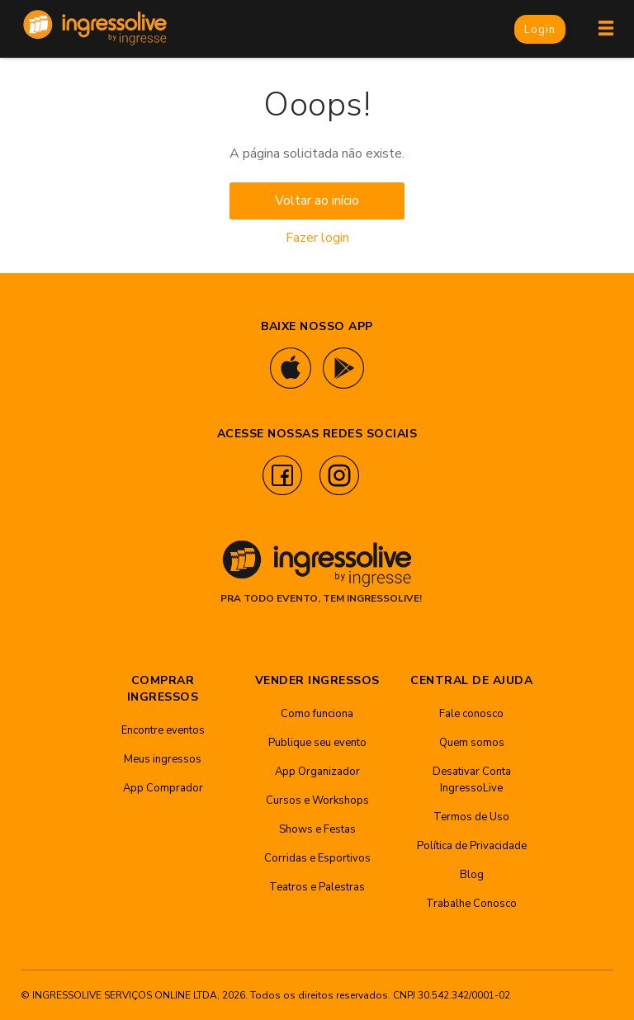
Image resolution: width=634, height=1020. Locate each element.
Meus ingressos (162, 759)
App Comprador (163, 788)
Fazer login (317, 238)
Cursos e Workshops (317, 800)
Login (540, 29)
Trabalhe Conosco (471, 903)
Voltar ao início (317, 200)
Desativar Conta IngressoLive (472, 780)
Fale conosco (471, 713)
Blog (472, 874)
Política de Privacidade (472, 845)
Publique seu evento (317, 742)
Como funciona (317, 713)
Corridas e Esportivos (317, 858)
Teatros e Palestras (317, 887)
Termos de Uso (471, 817)
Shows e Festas (317, 829)
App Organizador (317, 771)
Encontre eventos (163, 730)
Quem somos (471, 742)
